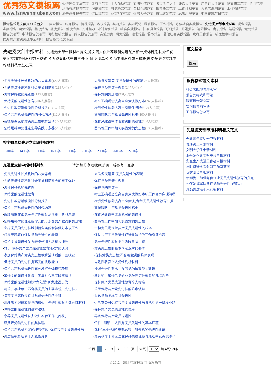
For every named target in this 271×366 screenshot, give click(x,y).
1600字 (56, 151)
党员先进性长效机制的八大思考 (27, 81)
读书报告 (138, 34)
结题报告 (235, 29)
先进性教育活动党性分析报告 (26, 108)
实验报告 (25, 29)
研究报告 (122, 34)
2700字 (133, 151)
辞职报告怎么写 (86, 34)
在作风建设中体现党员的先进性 (118, 121)
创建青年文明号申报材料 (204, 139)
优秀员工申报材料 (199, 144)
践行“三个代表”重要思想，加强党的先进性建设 (129, 330)
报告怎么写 (11, 34)
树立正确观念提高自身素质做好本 (119, 101)
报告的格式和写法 (199, 95)
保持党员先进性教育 (109, 87)
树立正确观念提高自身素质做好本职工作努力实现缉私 (135, 194)
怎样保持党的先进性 (19, 94)
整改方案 (73, 29)
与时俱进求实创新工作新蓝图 (208, 167)
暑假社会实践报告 (176, 34)
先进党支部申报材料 (220, 24)
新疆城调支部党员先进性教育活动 (29, 121)
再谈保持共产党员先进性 (113, 316)
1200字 (9, 151)
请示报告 (204, 29)
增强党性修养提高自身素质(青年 (118, 108)
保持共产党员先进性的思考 (114, 309)
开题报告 (188, 29)
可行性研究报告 (60, 34)
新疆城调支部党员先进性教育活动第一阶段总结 (39, 214)
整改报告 (57, 29)
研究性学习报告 (227, 34)
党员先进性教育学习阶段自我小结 (119, 242)
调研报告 (151, 24)
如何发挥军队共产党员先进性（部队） (215, 184)
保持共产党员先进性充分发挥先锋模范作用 (36, 269)
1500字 (40, 151)
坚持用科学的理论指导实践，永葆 (29, 128)
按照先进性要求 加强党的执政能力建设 (124, 269)
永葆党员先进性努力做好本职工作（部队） (36, 316)
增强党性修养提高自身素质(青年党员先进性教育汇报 (133, 201)
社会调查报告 (153, 29)
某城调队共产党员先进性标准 (116, 115)
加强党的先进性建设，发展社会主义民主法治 (38, 275)
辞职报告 (154, 34)
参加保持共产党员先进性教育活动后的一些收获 (39, 255)
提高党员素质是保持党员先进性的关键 (33, 296)
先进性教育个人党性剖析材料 (116, 262)
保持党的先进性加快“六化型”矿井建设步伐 (36, 282)
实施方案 (106, 34)
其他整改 (88, 29)
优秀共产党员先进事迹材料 (23, 39)
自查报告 (56, 24)
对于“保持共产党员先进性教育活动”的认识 (36, 248)
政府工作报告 (203, 34)
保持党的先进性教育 (19, 101)
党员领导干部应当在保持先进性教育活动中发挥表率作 (135, 336)
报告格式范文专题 (59, 39)
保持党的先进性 (106, 94)
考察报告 (9, 29)
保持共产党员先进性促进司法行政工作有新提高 (129, 235)
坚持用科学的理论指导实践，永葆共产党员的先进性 (43, 221)
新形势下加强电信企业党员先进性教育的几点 (220, 178)
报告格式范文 (13, 24)
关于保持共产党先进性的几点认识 (119, 289)
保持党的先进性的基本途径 (24, 309)
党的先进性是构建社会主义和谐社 (29, 87)
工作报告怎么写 (198, 112)
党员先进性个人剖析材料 (204, 189)
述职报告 (103, 24)
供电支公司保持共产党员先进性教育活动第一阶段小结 (135, 302)
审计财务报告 (108, 29)
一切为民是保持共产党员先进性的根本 (123, 228)
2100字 (87, 151)
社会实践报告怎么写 (201, 89)
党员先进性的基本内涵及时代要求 (119, 248)
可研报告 (172, 29)
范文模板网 (31, 8)
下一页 (129, 349)
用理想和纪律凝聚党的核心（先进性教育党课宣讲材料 (44, 302)
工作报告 (166, 24)
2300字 (102, 151)
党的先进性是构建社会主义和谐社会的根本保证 (39, 181)
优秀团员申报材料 (199, 172)
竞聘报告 (251, 29)
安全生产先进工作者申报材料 (208, 161)
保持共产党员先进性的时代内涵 (27, 115)
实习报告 (119, 24)
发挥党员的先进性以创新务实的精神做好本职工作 (41, 228)
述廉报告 (71, 24)
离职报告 (219, 29)
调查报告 (244, 24)
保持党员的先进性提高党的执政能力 (31, 262)
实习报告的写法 (198, 106)
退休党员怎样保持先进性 (113, 296)
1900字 (71, 151)
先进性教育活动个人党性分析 (26, 336)
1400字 (24, 151)
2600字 (118, 151)
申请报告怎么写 (34, 34)
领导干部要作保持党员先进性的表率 (31, 235)
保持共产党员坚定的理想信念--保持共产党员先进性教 (44, 330)
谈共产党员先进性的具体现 (24, 323)
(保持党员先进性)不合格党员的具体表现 (124, 255)
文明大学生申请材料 (201, 150)
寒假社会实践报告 (189, 24)
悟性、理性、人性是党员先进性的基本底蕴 (126, 323)
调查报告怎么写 (198, 101)
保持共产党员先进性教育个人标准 (119, 282)
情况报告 (87, 24)
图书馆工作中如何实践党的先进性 (119, 128)
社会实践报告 (130, 29)
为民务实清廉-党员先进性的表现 (118, 81)
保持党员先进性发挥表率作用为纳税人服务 (36, 242)
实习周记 (135, 24)
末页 (142, 349)
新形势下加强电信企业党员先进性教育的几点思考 (131, 275)
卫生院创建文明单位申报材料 (208, 155)
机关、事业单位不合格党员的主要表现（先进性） (41, 289)
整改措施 (41, 29)
